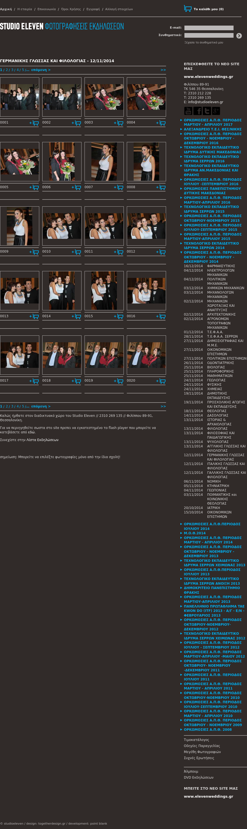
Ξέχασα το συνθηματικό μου (203, 42)
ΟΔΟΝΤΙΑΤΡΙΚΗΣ (220, 363)
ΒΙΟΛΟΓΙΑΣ (216, 367)
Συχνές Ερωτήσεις (199, 758)
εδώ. (32, 432)
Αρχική (6, 9)
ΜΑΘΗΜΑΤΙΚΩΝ (219, 376)
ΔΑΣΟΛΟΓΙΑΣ (217, 415)
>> (163, 70)
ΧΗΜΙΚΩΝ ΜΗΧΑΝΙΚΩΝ (225, 288)
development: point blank (87, 823)
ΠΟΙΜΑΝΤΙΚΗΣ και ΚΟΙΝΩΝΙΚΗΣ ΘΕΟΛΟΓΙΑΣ (222, 499)
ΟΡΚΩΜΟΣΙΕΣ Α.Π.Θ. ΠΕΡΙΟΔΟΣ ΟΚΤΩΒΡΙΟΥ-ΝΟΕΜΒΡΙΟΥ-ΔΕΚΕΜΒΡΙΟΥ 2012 (213, 624)
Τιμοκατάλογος (196, 740)
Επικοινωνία (47, 9)
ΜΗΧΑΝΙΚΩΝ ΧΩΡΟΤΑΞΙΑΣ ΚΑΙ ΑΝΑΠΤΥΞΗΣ (221, 305)
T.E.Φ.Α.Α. (215, 332)
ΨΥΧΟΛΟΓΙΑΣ (218, 442)
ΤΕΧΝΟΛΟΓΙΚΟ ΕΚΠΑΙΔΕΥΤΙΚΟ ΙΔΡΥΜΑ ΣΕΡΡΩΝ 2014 (211, 246)
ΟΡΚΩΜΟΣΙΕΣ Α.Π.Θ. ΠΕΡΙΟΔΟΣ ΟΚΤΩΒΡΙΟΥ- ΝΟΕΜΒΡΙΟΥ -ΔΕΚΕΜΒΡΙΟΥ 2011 (213, 665)
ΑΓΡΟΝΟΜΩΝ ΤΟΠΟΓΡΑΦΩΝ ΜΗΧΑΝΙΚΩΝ (219, 323)
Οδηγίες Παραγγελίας (202, 746)
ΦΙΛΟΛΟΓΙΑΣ (217, 429)
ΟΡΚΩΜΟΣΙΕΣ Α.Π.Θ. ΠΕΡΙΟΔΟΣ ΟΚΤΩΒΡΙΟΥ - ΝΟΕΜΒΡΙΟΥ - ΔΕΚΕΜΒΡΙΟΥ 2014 (213, 257)
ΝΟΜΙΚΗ (214, 481)
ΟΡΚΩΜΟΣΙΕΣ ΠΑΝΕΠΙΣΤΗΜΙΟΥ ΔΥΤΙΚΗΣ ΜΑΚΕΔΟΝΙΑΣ (212, 191)
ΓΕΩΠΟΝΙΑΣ (216, 490)
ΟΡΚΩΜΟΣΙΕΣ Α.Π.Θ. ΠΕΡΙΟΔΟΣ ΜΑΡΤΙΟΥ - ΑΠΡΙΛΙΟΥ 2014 (213, 540)
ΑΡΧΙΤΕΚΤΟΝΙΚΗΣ (221, 314)
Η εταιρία (24, 9)
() (209, 9)
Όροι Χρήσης (71, 9)
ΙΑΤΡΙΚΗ (213, 508)
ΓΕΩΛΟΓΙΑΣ (216, 380)
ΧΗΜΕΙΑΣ (214, 389)
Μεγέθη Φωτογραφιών (202, 752)
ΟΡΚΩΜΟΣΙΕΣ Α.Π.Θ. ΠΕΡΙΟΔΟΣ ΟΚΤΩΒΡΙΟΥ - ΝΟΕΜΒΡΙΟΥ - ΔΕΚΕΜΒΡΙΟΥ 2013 (213, 551)
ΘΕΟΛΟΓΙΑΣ (216, 411)
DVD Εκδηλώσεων (199, 777)
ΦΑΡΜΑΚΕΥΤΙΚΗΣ (221, 266)
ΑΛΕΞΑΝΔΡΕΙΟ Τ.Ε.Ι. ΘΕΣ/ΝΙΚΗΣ (213, 129)
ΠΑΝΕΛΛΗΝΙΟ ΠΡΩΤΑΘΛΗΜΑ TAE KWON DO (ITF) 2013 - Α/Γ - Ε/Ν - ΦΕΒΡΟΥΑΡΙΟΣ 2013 (214, 610)
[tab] (215, 122)
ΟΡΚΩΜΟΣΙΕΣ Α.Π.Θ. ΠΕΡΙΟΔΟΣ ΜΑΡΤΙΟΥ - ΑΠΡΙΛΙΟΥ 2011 (213, 686)
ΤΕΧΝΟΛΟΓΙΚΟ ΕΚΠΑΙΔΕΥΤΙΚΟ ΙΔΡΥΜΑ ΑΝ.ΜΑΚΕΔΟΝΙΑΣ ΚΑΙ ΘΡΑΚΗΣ (211, 170)
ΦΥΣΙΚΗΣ (214, 385)
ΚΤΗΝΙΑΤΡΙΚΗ (218, 486)
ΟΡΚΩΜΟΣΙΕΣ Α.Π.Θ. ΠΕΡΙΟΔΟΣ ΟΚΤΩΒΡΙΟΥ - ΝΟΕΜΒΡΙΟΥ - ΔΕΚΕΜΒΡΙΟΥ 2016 (213, 138)
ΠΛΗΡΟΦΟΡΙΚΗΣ (220, 371)
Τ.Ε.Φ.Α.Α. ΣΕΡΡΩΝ (222, 336)
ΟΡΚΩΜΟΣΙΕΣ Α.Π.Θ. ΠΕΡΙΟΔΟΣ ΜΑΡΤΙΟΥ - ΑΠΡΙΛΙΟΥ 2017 (213, 122)
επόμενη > (41, 70)
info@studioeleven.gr (205, 102)
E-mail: (176, 27)
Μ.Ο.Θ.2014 (195, 533)
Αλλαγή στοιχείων (119, 9)
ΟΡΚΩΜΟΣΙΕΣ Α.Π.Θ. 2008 (208, 730)
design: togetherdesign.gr (45, 823)
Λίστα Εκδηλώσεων (42, 440)
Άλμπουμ (191, 771)
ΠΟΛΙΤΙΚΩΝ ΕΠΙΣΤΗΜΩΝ (227, 358)
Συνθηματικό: (170, 35)
